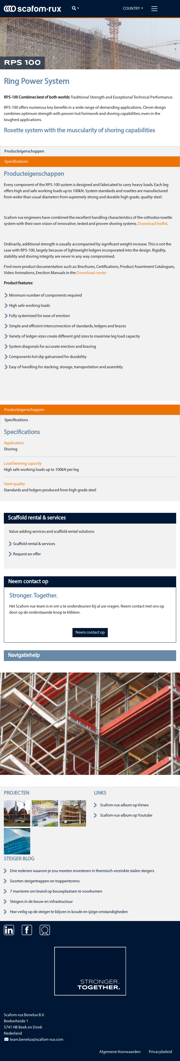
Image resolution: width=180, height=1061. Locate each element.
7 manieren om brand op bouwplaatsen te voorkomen (56, 892)
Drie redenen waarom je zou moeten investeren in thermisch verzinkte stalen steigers (82, 871)
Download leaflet (152, 224)
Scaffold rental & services (34, 544)
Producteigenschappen (24, 151)
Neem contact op (90, 633)
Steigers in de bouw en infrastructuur (41, 902)
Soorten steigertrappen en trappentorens (45, 881)
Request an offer (27, 554)
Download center (91, 273)
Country (131, 9)
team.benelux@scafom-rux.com (33, 1040)
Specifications (16, 162)
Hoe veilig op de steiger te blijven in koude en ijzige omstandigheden (69, 912)
